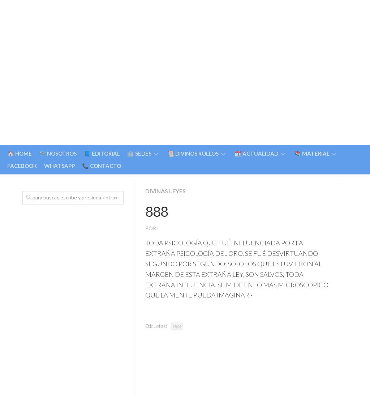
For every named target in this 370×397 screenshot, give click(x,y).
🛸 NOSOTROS (58, 153)
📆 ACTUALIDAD (256, 153)
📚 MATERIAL (312, 153)
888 (177, 326)
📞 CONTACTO (101, 165)
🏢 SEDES (139, 153)
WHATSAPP (59, 165)
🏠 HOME (19, 153)
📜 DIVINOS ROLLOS (193, 153)
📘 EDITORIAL (102, 153)
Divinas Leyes (165, 190)
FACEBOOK (22, 165)
